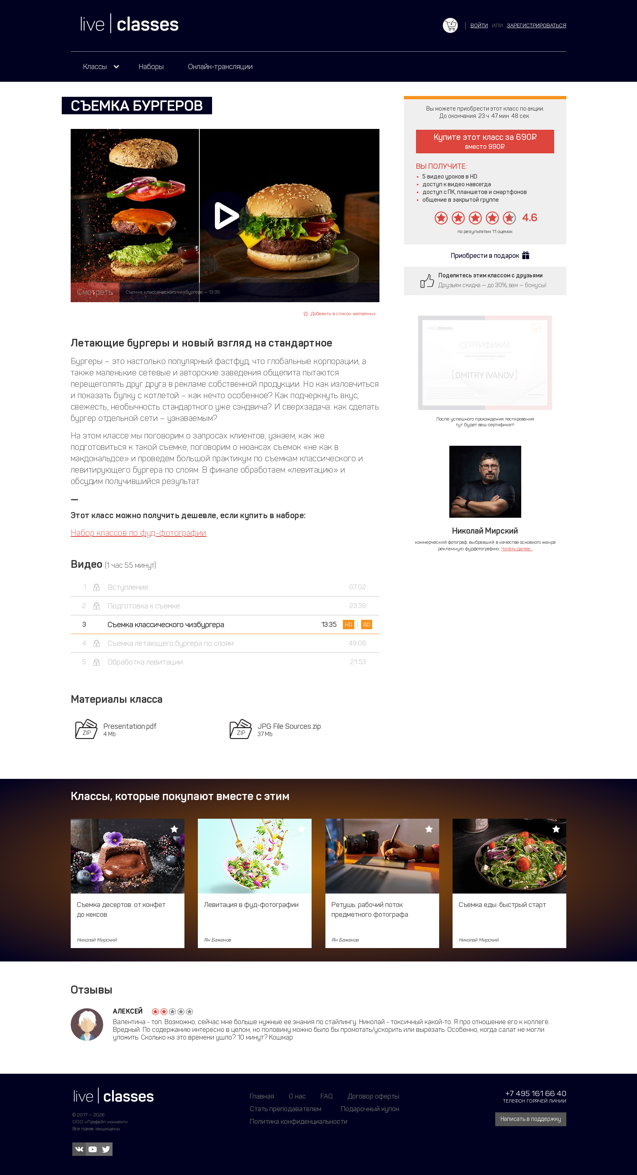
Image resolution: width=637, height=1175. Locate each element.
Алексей (128, 1011)
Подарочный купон (370, 1109)
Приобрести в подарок (485, 255)
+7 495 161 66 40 (535, 1093)
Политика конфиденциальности (298, 1121)
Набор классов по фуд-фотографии (138, 533)
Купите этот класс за (485, 141)
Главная (262, 1096)
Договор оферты (373, 1096)
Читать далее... (517, 549)
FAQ (327, 1096)
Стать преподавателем (285, 1109)
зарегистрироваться (536, 25)
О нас (297, 1096)
